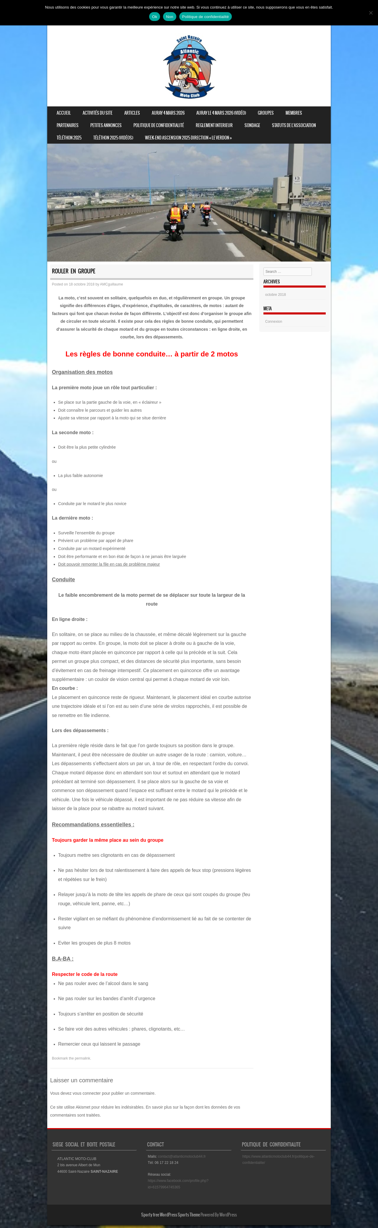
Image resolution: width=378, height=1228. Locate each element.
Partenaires (68, 125)
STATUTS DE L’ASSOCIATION (294, 125)
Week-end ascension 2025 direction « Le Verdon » (188, 137)
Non (169, 16)
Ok (154, 16)
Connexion (273, 321)
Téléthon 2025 (69, 137)
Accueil (64, 113)
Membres (294, 113)
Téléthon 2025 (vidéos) (113, 137)
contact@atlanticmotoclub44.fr (182, 1156)
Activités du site (98, 113)
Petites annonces (106, 125)
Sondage (252, 125)
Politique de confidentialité (158, 125)
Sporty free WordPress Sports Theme (170, 1214)
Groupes (266, 113)
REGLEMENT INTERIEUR (214, 125)
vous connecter (87, 1093)
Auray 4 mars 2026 (168, 113)
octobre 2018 (275, 295)
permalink (82, 1058)
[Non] (371, 13)
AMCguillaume (111, 284)
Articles (132, 113)
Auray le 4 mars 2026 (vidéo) (221, 113)
